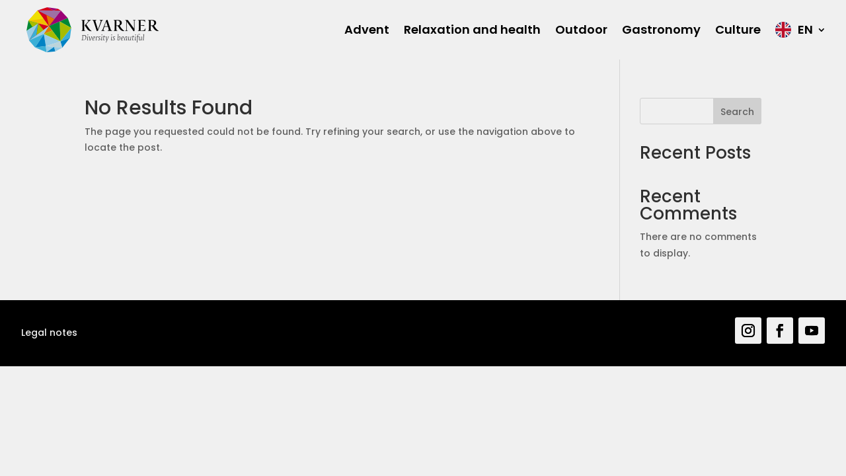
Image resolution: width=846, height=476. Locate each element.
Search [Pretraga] (737, 111)
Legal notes (49, 332)
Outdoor (581, 29)
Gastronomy (661, 29)
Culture (738, 29)
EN (805, 29)
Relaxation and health (472, 29)
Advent (366, 29)
